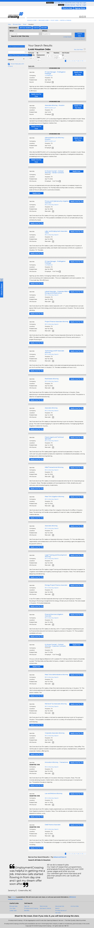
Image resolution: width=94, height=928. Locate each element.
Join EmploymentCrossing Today (17, 46)
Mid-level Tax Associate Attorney (56, 704)
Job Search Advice (45, 908)
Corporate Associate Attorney (55, 733)
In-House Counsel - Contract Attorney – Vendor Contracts (54, 171)
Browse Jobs (44, 20)
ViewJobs (56, 53)
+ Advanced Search (79, 39)
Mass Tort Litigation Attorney (54, 496)
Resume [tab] (44, 27)
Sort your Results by (31, 54)
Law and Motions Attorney (53, 793)
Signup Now (80, 8)
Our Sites (12, 908)
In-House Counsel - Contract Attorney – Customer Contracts (55, 645)
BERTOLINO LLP (50, 108)
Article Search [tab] (25, 27)
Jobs (9, 24)
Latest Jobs (13, 910)
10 (82, 61)
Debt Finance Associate (52, 824)
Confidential (48, 75)
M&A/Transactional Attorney (54, 467)
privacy (13, 897)
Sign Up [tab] (36, 27)
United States (67, 37)
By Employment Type (41, 55)
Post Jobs (54, 20)
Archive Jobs (75, 906)
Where (44, 31)
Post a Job (67, 8)
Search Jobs (32, 20)
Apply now (76, 171)
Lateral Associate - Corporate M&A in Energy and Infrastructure (57, 292)
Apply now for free (78, 73)
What (12, 31)
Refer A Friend (65, 20)
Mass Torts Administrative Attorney (56, 674)
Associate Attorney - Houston (54, 105)
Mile (48, 53)
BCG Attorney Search (51, 204)
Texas (24, 24)
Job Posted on (65, 54)
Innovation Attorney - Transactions (56, 762)
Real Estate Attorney (52, 379)
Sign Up (26, 906)
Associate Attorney (51, 408)
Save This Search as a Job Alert (20, 55)
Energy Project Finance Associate (56, 585)
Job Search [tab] (13, 27)
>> (85, 61)
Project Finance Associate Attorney (56, 321)
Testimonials (43, 906)
